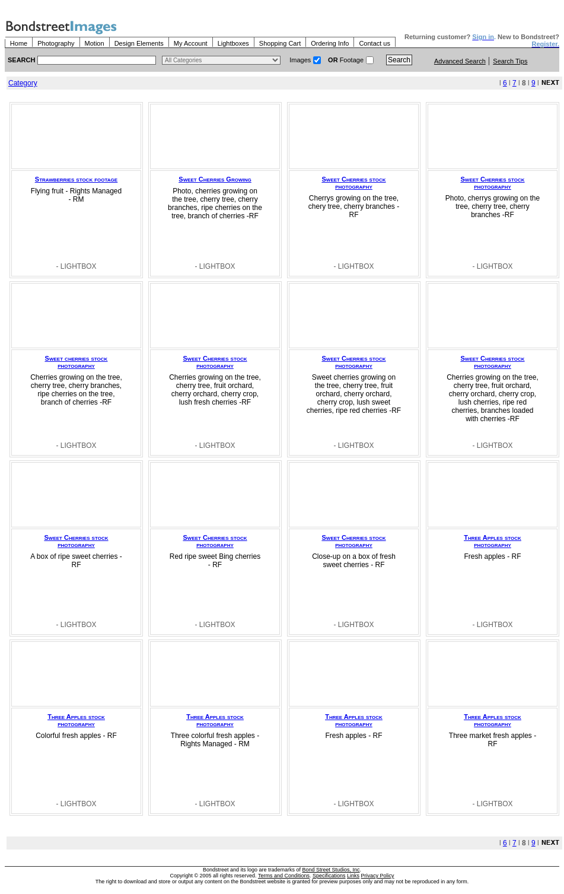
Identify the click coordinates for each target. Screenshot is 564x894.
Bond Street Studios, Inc (331, 870)
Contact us (374, 43)
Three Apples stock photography (492, 541)
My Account (191, 43)
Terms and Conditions (284, 876)
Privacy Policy (377, 876)
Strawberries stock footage (76, 179)
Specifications (329, 876)
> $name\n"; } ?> (221, 60)
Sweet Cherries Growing (215, 179)
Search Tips (510, 61)
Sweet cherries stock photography (76, 362)
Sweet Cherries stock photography (354, 183)
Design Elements (139, 43)
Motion (94, 43)
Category (22, 83)
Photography (55, 43)
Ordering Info (330, 43)
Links (353, 876)
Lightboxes (233, 43)
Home (18, 43)
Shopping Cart (280, 43)
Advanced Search (460, 61)
